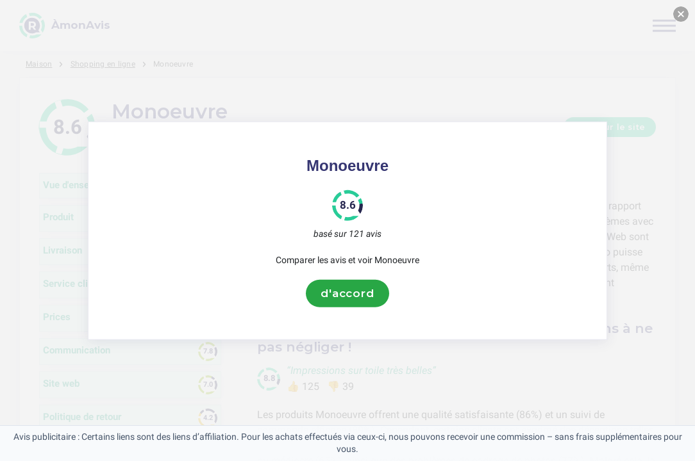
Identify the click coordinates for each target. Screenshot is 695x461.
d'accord (347, 293)
